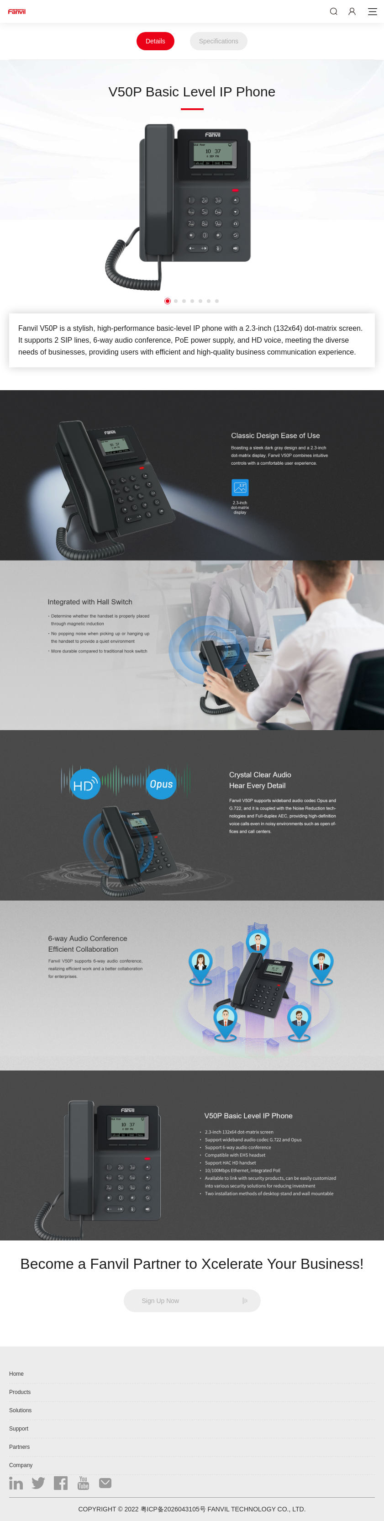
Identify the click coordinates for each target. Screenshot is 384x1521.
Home (16, 1374)
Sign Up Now (160, 1300)
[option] (192, 207)
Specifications (218, 41)
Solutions (20, 1410)
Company (20, 1465)
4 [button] (192, 301)
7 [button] (217, 301)
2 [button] (176, 301)
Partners (19, 1447)
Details (155, 41)
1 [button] (167, 301)
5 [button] (200, 301)
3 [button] (184, 301)
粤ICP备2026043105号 (173, 1509)
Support (18, 1429)
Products (20, 1392)
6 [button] (208, 301)
